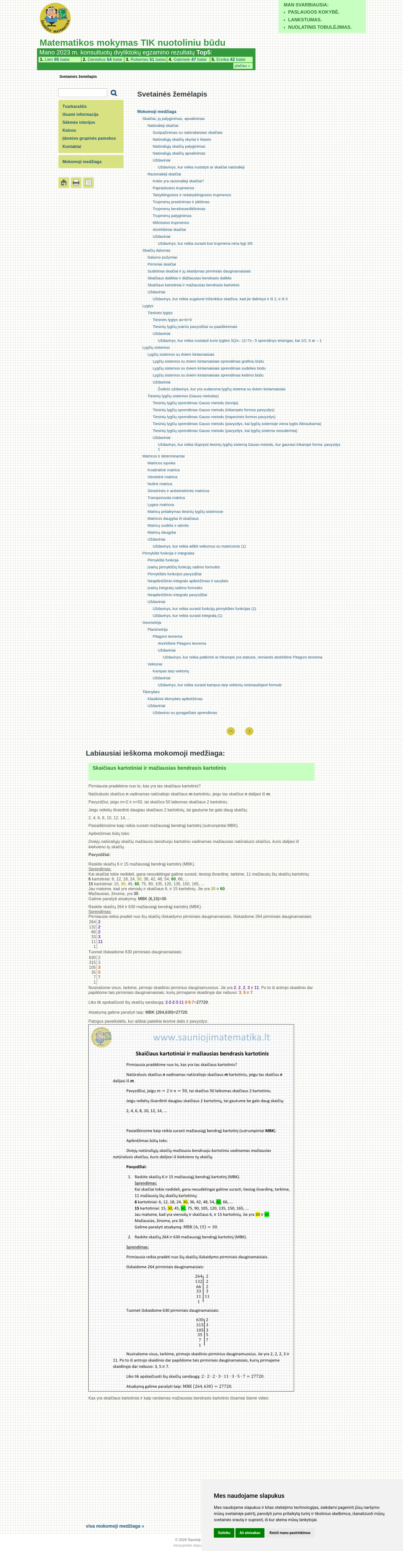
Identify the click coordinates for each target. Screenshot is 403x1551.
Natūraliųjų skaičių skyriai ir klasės (182, 139)
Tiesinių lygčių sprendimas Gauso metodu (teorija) (195, 403)
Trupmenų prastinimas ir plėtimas (181, 202)
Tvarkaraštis (74, 106)
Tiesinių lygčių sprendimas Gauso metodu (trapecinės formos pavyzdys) (214, 417)
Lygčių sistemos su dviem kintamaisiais (181, 354)
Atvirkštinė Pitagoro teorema (182, 643)
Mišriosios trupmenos (171, 222)
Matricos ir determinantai (163, 456)
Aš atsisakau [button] (250, 1533)
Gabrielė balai (190, 59)
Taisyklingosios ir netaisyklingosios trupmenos (192, 195)
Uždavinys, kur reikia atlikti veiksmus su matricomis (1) (199, 546)
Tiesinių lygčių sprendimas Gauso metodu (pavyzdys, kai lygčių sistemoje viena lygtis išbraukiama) (237, 423)
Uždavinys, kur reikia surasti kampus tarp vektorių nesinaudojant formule (220, 685)
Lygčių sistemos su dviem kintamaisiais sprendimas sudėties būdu (209, 368)
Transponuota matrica (166, 497)
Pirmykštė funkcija (163, 560)
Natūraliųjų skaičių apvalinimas (179, 153)
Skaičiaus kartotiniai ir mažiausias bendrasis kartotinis (194, 285)
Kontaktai (71, 146)
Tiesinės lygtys (160, 313)
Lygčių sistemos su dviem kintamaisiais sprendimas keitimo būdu (208, 375)
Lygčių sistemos (156, 347)
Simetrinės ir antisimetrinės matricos (178, 490)
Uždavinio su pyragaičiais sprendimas (185, 712)
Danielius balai (105, 59)
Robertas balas (148, 59)
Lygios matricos (161, 504)
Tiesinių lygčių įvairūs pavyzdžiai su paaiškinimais (195, 326)
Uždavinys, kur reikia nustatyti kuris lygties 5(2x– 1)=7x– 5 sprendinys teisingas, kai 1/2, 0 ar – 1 (240, 340)
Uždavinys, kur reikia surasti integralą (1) (187, 615)
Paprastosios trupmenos (173, 188)
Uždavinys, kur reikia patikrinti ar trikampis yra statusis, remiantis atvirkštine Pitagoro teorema (242, 657)
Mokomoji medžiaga (156, 111)
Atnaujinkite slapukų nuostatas (197, 1545)
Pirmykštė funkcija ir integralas (168, 553)
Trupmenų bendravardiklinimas (179, 208)
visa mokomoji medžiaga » (115, 1526)
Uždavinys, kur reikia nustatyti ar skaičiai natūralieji (201, 167)
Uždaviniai (161, 160)
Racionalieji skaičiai (164, 174)
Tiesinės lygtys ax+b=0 (172, 319)
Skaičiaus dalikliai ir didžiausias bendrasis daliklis (190, 278)
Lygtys (147, 306)
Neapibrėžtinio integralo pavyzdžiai (177, 595)
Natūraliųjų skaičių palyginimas (179, 146)
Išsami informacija (80, 114)
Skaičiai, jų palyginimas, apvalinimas (173, 118)
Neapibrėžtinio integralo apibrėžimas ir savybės (188, 581)
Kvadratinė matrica (164, 470)
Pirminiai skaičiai (162, 264)
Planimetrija (158, 629)
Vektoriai (155, 664)
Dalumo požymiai (162, 257)
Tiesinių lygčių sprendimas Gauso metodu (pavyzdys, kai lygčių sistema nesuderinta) (225, 430)
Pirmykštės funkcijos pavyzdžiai (175, 574)
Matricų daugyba (162, 532)
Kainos (69, 130)
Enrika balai (230, 59)
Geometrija (151, 622)
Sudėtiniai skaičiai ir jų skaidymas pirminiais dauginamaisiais (199, 271)
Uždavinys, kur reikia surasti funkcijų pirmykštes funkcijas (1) (204, 608)
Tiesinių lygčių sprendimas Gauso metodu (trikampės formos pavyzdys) (213, 410)
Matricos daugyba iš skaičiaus (173, 518)
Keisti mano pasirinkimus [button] (290, 1533)
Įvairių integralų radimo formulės (175, 588)
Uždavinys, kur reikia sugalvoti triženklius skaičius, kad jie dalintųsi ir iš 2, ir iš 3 (220, 299)
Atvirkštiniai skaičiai (169, 229)
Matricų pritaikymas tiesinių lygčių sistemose (185, 511)
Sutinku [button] (224, 1533)
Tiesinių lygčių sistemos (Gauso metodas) (183, 396)
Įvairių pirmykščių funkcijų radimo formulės (184, 567)
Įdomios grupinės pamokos (89, 138)
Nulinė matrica (160, 484)
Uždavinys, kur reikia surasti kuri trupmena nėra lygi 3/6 (205, 243)
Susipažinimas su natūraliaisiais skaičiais (188, 132)
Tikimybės (151, 692)
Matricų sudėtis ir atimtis (168, 525)
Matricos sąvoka (161, 463)
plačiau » (242, 65)
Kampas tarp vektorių (171, 671)
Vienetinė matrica (162, 477)
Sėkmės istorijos (78, 122)
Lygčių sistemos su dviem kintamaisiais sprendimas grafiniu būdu (208, 361)
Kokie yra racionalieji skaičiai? (178, 181)
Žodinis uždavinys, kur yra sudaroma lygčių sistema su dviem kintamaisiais (222, 389)
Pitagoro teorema (167, 636)
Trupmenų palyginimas (172, 215)
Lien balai (57, 59)
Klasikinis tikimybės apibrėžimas (175, 699)
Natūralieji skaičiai (163, 125)
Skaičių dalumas (156, 250)
